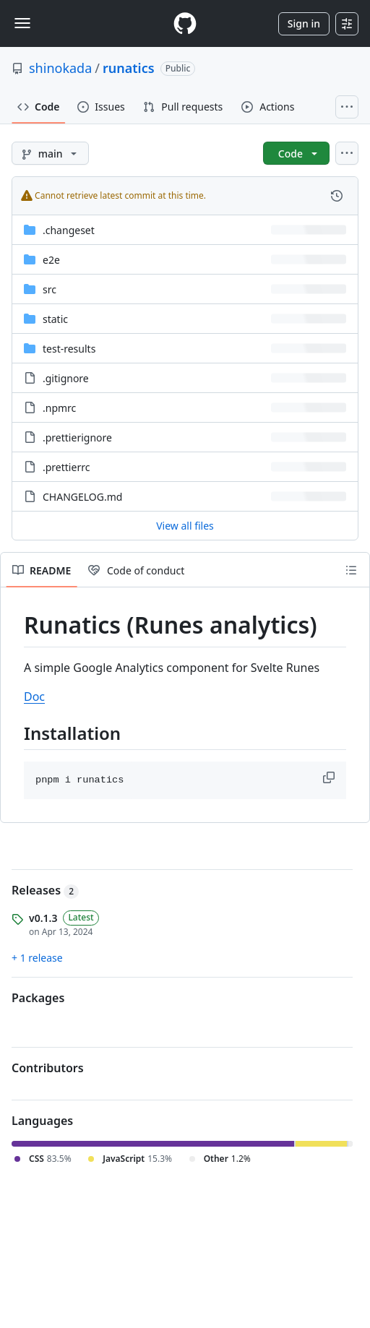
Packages (38, 998)
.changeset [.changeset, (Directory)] (69, 230)
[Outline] (351, 570)
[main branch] (50, 153)
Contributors (48, 1068)
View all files (185, 526)
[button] (330, 777)
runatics (129, 68)
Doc (34, 696)
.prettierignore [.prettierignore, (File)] (77, 437)
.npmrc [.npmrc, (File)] (59, 408)
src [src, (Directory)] (49, 289)
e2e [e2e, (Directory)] (51, 260)
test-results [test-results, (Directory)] (69, 348)
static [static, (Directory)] (55, 319)
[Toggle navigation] (22, 23)
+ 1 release (37, 958)
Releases (45, 890)
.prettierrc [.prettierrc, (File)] (66, 467)
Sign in (304, 23)
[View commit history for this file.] (336, 196)
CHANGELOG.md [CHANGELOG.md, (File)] (82, 497)
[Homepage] (185, 23)
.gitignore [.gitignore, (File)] (66, 378)
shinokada (60, 68)
